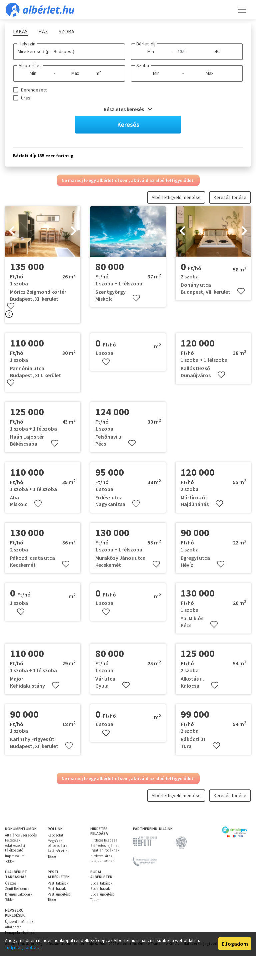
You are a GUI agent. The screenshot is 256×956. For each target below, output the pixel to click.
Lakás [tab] (20, 31)
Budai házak (100, 888)
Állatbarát (13, 927)
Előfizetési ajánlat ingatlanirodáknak (104, 848)
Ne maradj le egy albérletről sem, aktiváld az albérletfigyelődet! (128, 180)
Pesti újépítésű (59, 894)
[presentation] (11, 232)
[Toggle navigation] (242, 9)
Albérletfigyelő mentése (176, 197)
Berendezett (34, 90)
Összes (10, 883)
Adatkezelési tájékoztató (15, 848)
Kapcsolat (55, 835)
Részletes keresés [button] (128, 109)
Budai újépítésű (102, 894)
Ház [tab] (43, 31)
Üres (25, 98)
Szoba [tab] (66, 31)
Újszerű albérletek (19, 921)
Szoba (142, 65)
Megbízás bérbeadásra (57, 843)
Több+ (9, 861)
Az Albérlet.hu (58, 851)
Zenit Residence (17, 888)
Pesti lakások (58, 883)
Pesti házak (57, 888)
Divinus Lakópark (18, 894)
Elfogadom (235, 943)
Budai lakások (101, 883)
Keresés (128, 124)
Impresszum (15, 856)
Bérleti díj (145, 44)
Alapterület (30, 65)
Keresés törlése (230, 197)
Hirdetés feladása (103, 840)
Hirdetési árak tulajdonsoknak (102, 858)
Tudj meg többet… (23, 947)
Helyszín (27, 44)
